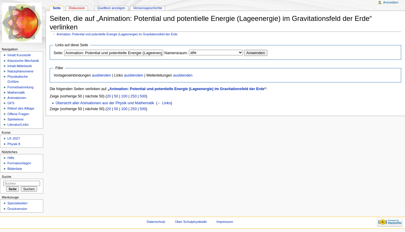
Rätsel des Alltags (20, 108)
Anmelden (391, 2)
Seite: (58, 53)
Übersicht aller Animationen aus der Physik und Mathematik (105, 103)
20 (109, 96)
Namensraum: (176, 53)
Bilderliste (14, 168)
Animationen (16, 98)
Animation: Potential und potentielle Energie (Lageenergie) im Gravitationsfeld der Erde (116, 34)
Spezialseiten (17, 203)
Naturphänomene (20, 71)
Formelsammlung (20, 87)
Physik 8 (13, 144)
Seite (57, 8)
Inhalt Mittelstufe (19, 66)
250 (134, 96)
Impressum (224, 221)
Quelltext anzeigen (111, 8)
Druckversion (17, 209)
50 (116, 96)
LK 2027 (13, 138)
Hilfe (10, 158)
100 (124, 96)
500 (143, 96)
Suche (6, 176)
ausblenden (101, 75)
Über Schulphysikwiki (191, 221)
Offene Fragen (18, 114)
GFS (10, 103)
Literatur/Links (18, 124)
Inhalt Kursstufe (19, 55)
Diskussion (77, 8)
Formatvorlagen (19, 163)
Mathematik (16, 92)
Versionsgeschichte (147, 8)
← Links (164, 103)
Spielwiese (15, 119)
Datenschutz (156, 221)
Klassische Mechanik (23, 60)
